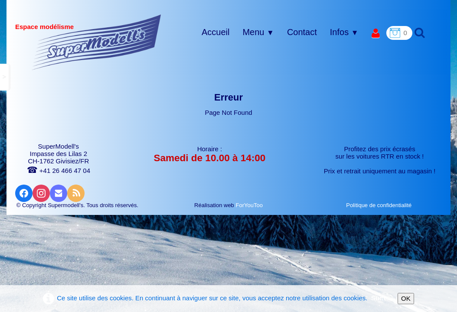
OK (406, 298)
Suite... (381, 298)
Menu (258, 32)
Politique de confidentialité (379, 205)
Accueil (215, 32)
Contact (302, 32)
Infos (344, 32)
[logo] (96, 42)
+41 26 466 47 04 (58, 170)
